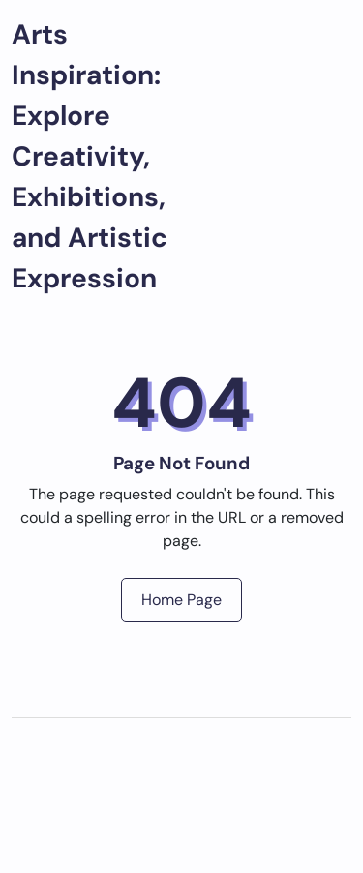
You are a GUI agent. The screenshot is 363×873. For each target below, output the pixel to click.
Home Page (181, 599)
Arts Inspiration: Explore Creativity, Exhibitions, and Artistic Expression (89, 156)
